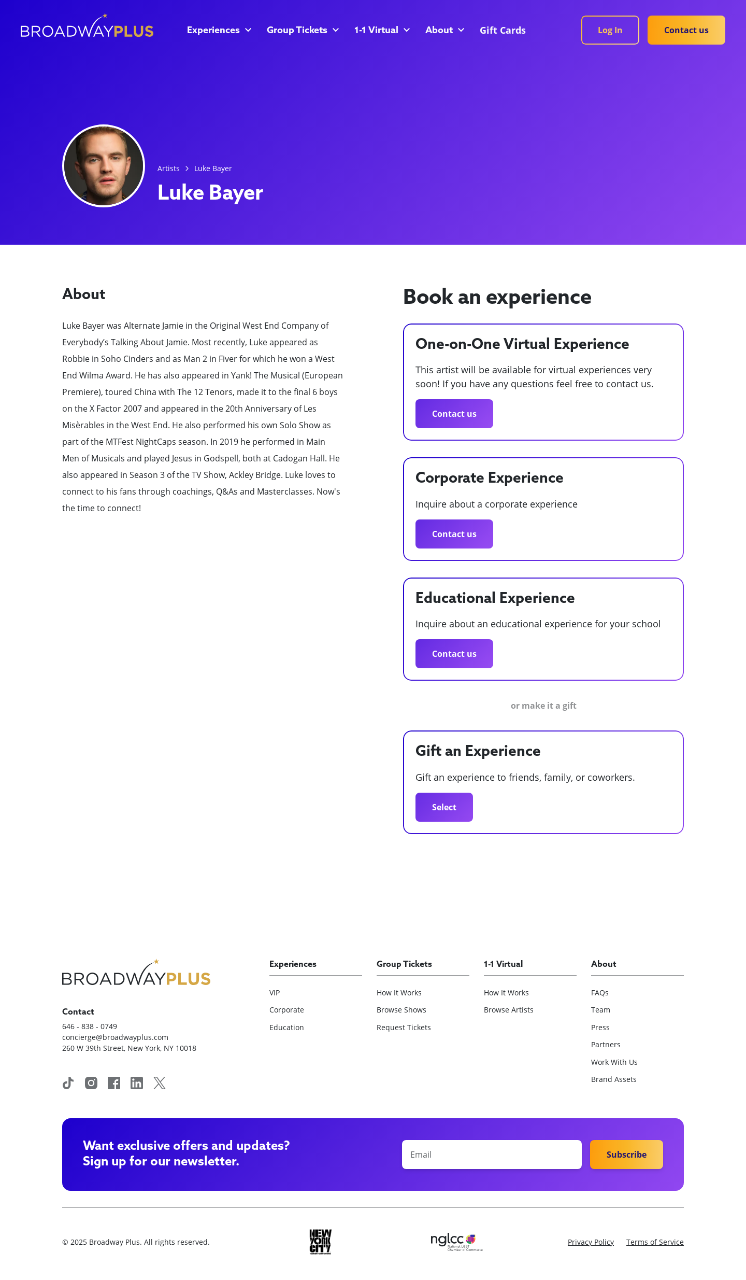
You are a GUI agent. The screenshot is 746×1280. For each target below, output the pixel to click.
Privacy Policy (591, 1242)
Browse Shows (401, 1010)
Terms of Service (655, 1242)
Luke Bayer (213, 168)
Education (286, 1027)
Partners (606, 1044)
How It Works (399, 992)
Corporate (286, 1010)
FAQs (600, 992)
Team (600, 1010)
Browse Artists (509, 1010)
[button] (218, 31)
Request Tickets (404, 1027)
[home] (87, 25)
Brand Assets (614, 1079)
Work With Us (614, 1062)
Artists (168, 168)
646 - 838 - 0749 (89, 1026)
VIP (274, 992)
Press (600, 1027)
